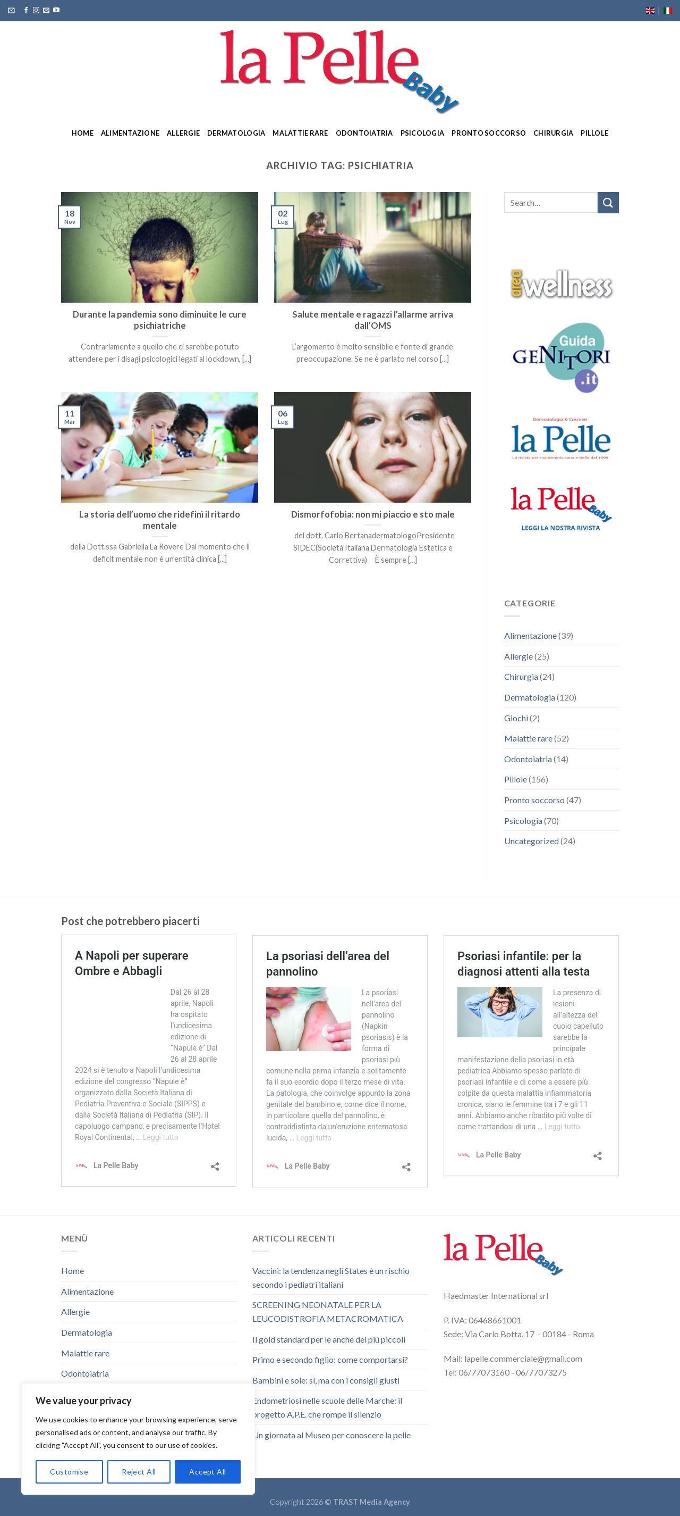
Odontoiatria (364, 133)
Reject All (139, 1471)
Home (83, 133)
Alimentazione (130, 133)
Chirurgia (553, 133)
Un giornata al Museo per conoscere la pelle (331, 1435)
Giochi (516, 718)
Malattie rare (300, 133)
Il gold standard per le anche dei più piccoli (328, 1339)
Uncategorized (531, 841)
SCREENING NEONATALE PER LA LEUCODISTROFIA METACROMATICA (327, 1311)
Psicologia (423, 133)
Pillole (594, 133)
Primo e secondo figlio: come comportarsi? (330, 1359)
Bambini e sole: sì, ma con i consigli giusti (326, 1380)
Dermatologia (236, 133)
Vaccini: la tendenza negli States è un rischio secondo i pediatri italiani (331, 1277)
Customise (69, 1471)
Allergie (183, 133)
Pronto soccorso (489, 133)
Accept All (207, 1471)
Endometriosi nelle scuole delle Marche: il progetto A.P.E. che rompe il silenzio (327, 1407)
